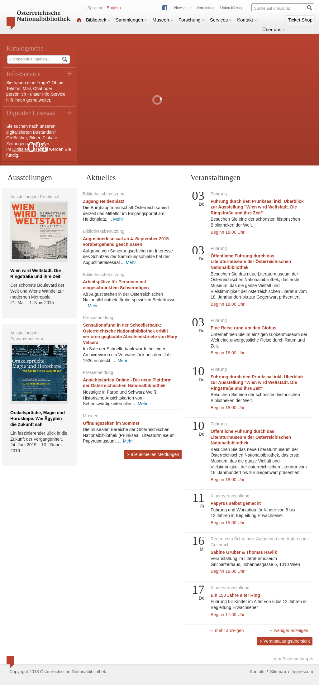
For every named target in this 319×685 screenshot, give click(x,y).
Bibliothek (98, 19)
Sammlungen (131, 19)
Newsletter (183, 8)
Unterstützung (232, 8)
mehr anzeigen (227, 630)
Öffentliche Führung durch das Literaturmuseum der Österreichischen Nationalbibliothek (251, 261)
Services (221, 19)
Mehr (118, 219)
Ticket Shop (300, 19)
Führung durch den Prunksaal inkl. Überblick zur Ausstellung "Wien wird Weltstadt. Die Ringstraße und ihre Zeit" (257, 207)
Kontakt (247, 19)
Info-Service (53, 94)
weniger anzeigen (288, 630)
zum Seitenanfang (293, 658)
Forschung (192, 19)
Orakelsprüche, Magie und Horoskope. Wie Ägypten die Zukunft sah (37, 418)
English (114, 7)
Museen (162, 19)
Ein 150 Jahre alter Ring (235, 595)
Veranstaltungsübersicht (284, 641)
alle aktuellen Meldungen (153, 454)
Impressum (302, 671)
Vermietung (206, 8)
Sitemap (278, 671)
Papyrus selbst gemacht (236, 503)
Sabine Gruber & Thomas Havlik (244, 552)
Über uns (274, 29)
